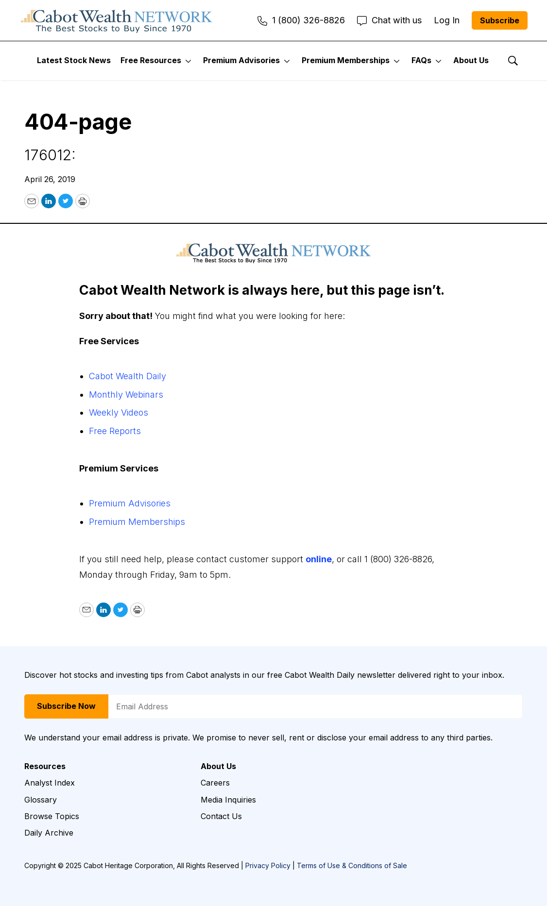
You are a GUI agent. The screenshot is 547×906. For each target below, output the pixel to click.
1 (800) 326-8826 (301, 20)
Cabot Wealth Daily (127, 376)
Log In (447, 20)
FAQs (421, 60)
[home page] (116, 20)
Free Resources (150, 60)
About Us (471, 60)
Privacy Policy (268, 865)
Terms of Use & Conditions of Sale (352, 865)
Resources (45, 766)
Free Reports (115, 431)
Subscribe (499, 20)
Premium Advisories (241, 60)
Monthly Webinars (126, 394)
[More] (188, 60)
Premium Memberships (346, 60)
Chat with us (389, 20)
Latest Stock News (74, 60)
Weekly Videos (118, 412)
